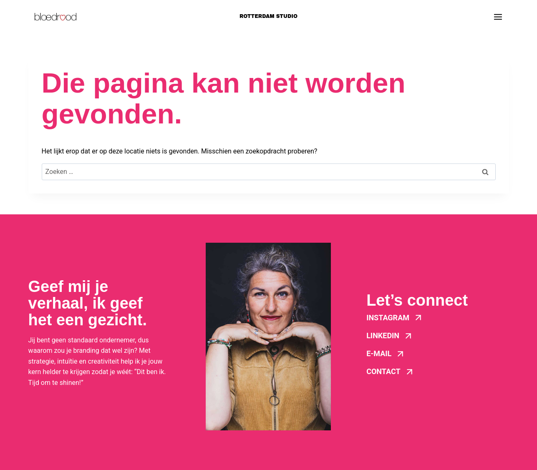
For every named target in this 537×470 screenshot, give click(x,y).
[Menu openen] (498, 17)
